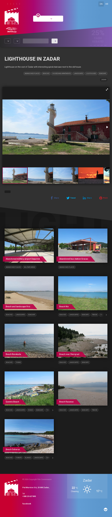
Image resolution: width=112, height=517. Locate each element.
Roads (30, 410)
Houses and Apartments (61, 73)
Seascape (102, 73)
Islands (28, 458)
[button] (107, 89)
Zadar (103, 79)
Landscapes (78, 73)
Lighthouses (91, 73)
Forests (19, 458)
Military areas (29, 267)
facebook (26, 504)
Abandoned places (32, 73)
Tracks (94, 314)
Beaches (46, 73)
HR (106, 4)
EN (101, 4)
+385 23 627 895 (29, 496)
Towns (18, 362)
